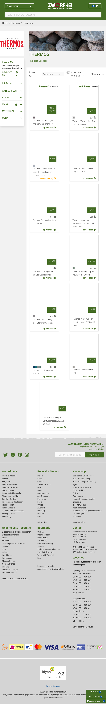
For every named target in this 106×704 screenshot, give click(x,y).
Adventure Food (44, 484)
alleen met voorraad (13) (77, 74)
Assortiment (19, 6)
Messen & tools (8, 561)
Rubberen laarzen (9, 573)
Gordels (5, 546)
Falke (39, 502)
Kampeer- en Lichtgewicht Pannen (87, 511)
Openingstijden (43, 535)
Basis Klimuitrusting (81, 479)
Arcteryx (41, 490)
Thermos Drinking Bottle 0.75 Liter (43, 372)
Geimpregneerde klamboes (13, 543)
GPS (4, 549)
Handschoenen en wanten (84, 499)
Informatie (43, 527)
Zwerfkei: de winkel (45, 552)
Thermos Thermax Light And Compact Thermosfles (44, 122)
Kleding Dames (8, 513)
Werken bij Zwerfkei (45, 555)
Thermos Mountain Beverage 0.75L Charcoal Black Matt (83, 223)
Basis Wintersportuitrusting (84, 481)
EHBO (75, 493)
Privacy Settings (53, 686)
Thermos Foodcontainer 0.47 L (82, 371)
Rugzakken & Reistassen (12, 502)
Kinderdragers (79, 513)
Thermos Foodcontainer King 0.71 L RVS (82, 170)
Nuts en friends (8, 564)
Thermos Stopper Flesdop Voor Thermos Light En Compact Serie (44, 172)
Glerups (40, 481)
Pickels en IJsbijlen (10, 570)
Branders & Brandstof (82, 487)
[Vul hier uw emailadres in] (70, 454)
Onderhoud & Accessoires (13, 511)
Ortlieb (40, 505)
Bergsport (6, 481)
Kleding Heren (8, 505)
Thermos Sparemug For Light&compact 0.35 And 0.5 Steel (53, 420)
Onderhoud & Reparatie (16, 527)
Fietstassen (78, 496)
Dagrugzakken (79, 490)
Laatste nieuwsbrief (45, 566)
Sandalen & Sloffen (10, 487)
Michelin (40, 513)
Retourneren (42, 538)
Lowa (39, 479)
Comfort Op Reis (9, 499)
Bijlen (75, 484)
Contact (40, 532)
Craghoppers (43, 493)
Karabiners (6, 555)
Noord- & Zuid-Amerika (11, 493)
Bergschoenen (8, 490)
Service (40, 546)
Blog (39, 558)
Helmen (5, 552)
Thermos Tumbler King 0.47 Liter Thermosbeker (43, 321)
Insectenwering (79, 505)
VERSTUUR (94, 454)
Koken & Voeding (9, 476)
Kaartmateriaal (79, 508)
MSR (39, 487)
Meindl (40, 476)
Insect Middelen (8, 508)
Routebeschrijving (45, 543)
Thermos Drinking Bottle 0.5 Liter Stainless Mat (43, 273)
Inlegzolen (77, 502)
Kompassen (7, 558)
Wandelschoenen (9, 484)
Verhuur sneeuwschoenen (48, 549)
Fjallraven (41, 499)
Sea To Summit (43, 496)
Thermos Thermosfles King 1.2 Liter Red (44, 222)
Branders (6, 541)
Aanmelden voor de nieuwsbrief (50, 569)
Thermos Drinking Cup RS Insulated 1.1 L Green (83, 273)
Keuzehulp (79, 471)
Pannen (5, 567)
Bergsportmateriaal (10, 535)
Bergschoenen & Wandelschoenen (16, 532)
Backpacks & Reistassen (83, 476)
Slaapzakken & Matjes (11, 496)
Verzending (42, 541)
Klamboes (77, 516)
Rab (39, 516)
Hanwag (41, 511)
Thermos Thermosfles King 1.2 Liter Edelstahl (83, 123)
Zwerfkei (41, 508)
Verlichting (6, 516)
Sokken (5, 479)
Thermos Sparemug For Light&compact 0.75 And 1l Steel (84, 322)
